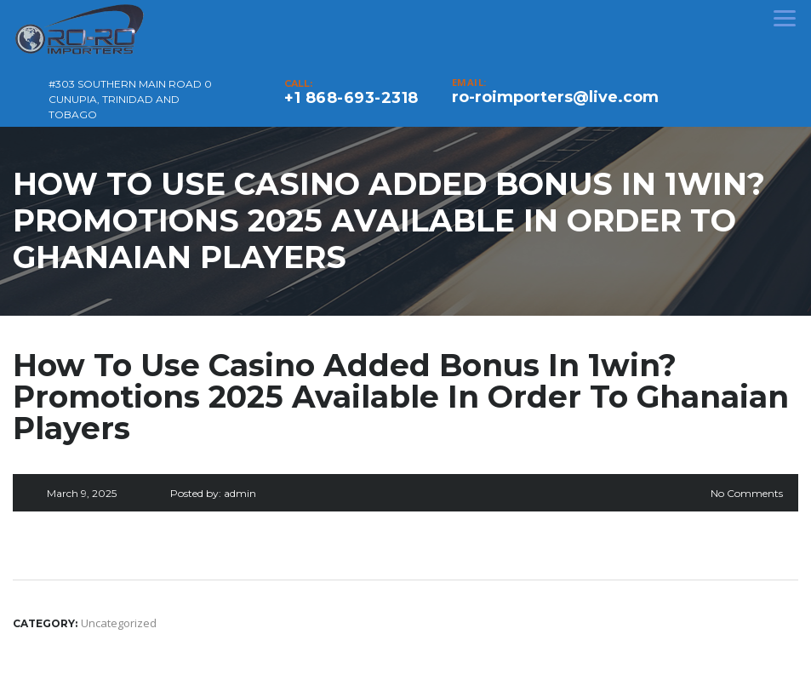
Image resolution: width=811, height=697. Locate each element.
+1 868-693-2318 (351, 98)
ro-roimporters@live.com (555, 97)
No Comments (747, 493)
